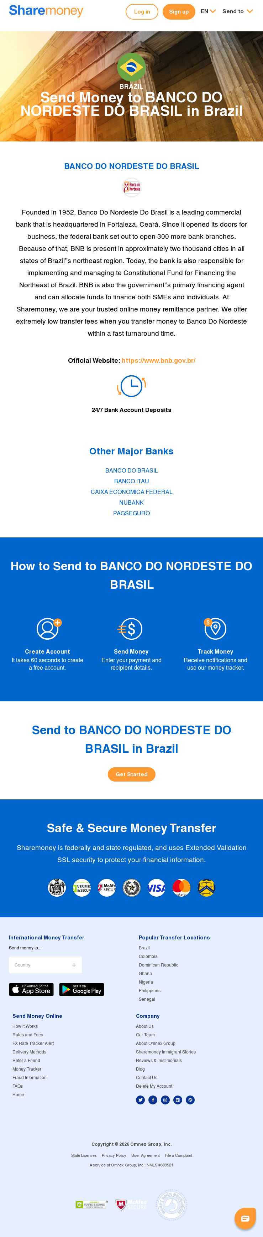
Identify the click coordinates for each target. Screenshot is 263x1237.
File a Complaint (178, 1156)
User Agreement (145, 1156)
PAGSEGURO (131, 514)
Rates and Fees (27, 1035)
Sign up (179, 12)
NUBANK (131, 503)
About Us (145, 1027)
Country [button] (23, 965)
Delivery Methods (29, 1052)
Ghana (145, 974)
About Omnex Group (155, 1044)
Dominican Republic (158, 965)
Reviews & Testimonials (159, 1061)
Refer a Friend (26, 1061)
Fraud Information (29, 1078)
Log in (142, 12)
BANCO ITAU (131, 482)
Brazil (144, 948)
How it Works (25, 1027)
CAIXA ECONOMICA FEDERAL (132, 492)
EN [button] (204, 11)
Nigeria (146, 982)
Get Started (132, 774)
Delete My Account (154, 1086)
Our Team (145, 1035)
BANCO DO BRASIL (131, 471)
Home (18, 1095)
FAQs (17, 1086)
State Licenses (84, 1156)
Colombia (148, 957)
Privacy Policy (114, 1156)
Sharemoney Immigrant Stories (166, 1052)
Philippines (150, 991)
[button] (237, 11)
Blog (140, 1069)
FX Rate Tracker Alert (33, 1044)
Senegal (147, 999)
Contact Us (146, 1078)
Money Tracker (26, 1069)
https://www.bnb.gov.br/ (158, 360)
